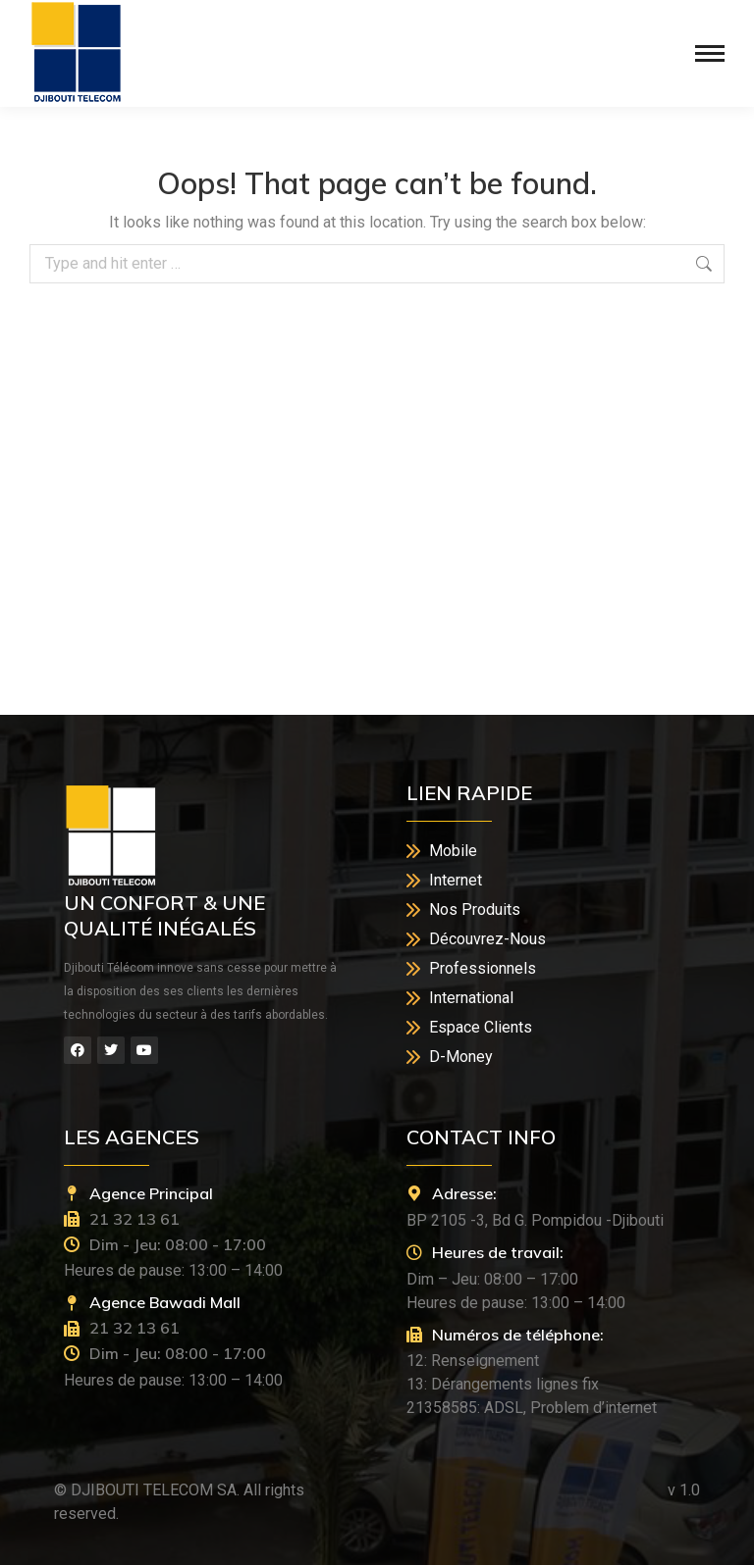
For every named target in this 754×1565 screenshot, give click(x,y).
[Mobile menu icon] (710, 53)
